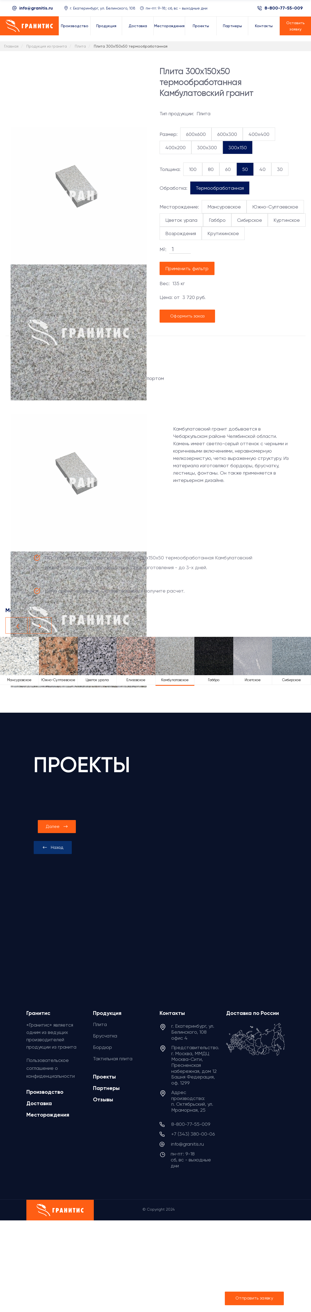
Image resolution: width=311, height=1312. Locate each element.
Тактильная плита (112, 1058)
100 (193, 169)
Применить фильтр (187, 268)
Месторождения (47, 1114)
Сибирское (249, 220)
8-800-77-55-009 (284, 8)
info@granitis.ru (36, 8)
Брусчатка (105, 1036)
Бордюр (102, 1047)
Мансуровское (224, 207)
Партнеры (106, 1088)
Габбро (217, 220)
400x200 (175, 147)
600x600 (196, 134)
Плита (100, 1024)
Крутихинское (223, 233)
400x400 (258, 134)
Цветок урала (181, 220)
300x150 (237, 147)
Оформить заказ (187, 316)
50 (245, 169)
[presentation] (53, 847)
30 (280, 169)
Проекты (104, 1076)
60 (228, 169)
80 (211, 169)
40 (262, 169)
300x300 (207, 147)
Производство (44, 1092)
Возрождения (180, 233)
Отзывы (103, 1099)
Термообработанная (220, 188)
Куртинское (286, 220)
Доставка (39, 1103)
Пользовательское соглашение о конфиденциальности (50, 1068)
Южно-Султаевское (275, 207)
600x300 (227, 134)
